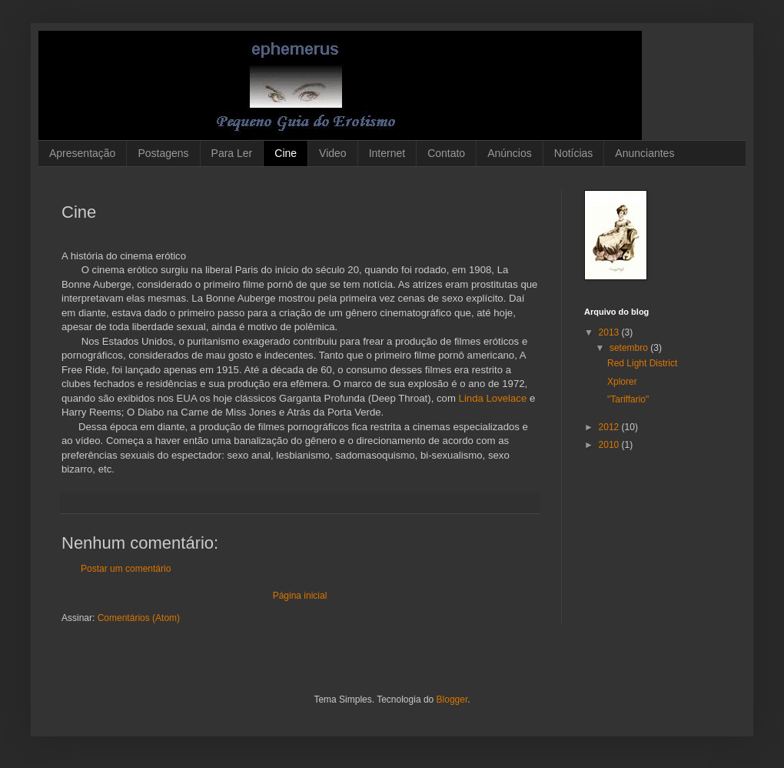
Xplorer (622, 381)
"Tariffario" (628, 399)
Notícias (573, 153)
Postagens (163, 153)
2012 (610, 427)
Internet (387, 153)
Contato (446, 153)
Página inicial (300, 595)
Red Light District (642, 363)
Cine (285, 153)
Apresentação (82, 153)
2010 (610, 444)
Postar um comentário (126, 568)
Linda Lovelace (493, 398)
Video (333, 153)
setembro (630, 347)
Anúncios (509, 153)
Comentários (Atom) (139, 618)
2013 (610, 332)
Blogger (452, 699)
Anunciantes (644, 153)
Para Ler (232, 153)
